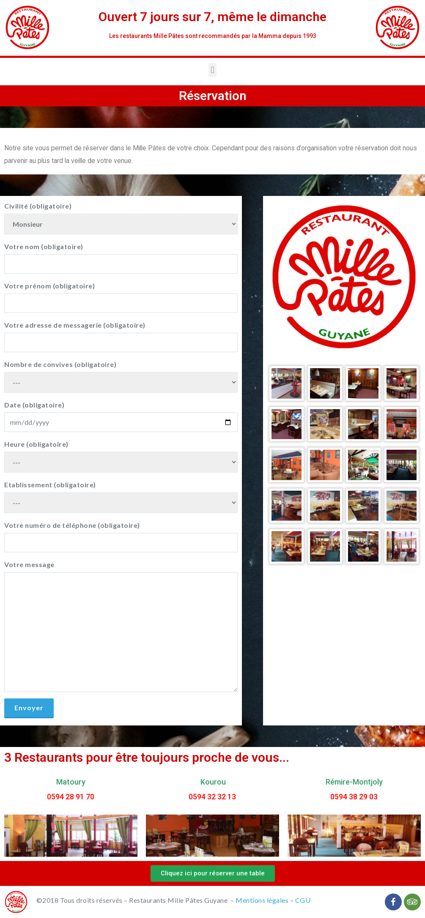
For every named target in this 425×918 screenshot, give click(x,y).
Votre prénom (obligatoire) (121, 297)
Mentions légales (262, 900)
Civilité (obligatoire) (121, 218)
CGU (303, 900)
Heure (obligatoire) (121, 456)
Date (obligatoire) (121, 416)
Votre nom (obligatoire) (121, 258)
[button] (213, 873)
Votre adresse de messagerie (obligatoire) (121, 336)
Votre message (121, 626)
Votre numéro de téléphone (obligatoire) (121, 536)
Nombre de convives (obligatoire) (121, 376)
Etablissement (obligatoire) (121, 497)
